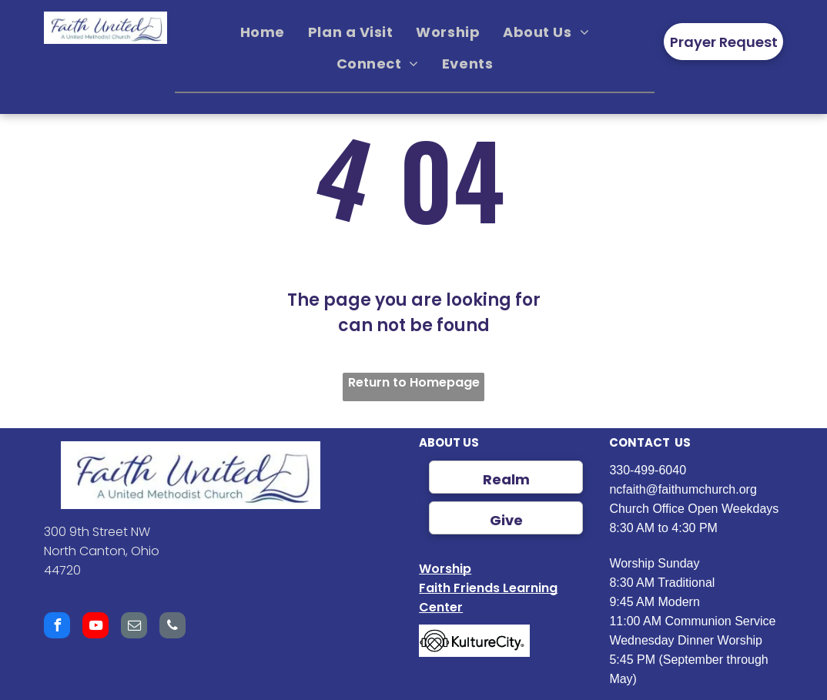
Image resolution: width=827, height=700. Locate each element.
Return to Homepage (414, 382)
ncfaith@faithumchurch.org (682, 489)
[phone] (172, 627)
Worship (445, 569)
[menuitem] (262, 32)
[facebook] (57, 627)
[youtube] (95, 627)
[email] (134, 627)
